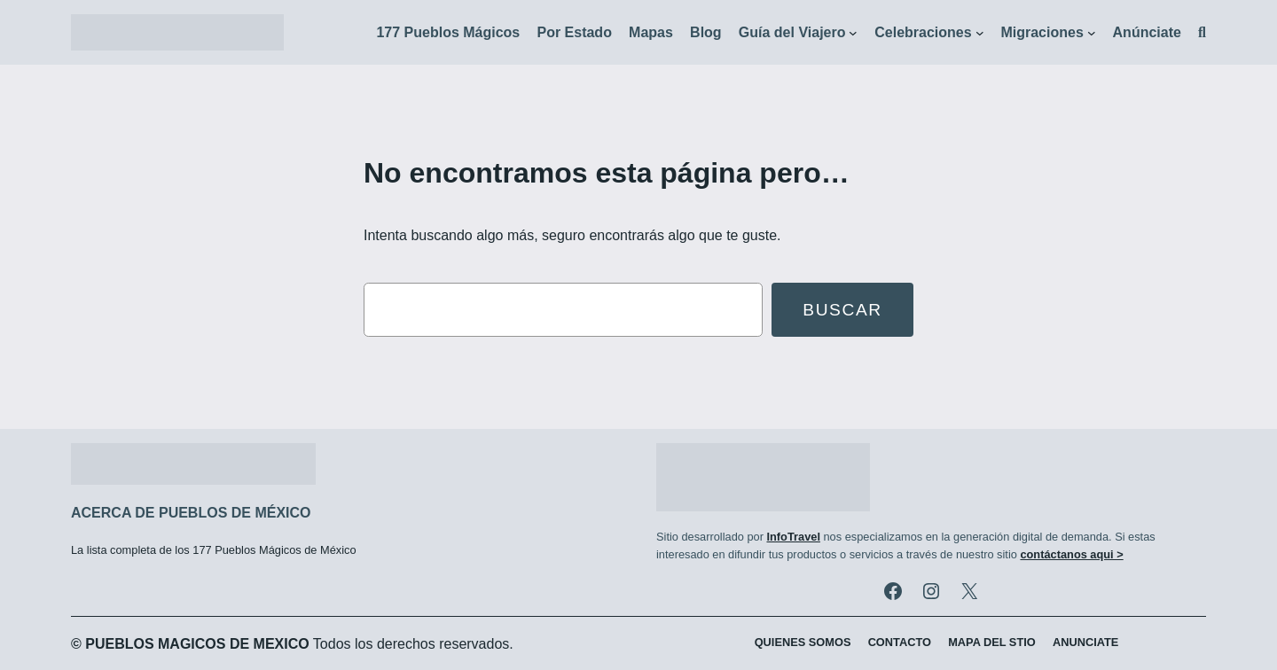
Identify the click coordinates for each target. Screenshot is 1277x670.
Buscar (842, 309)
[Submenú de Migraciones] (1091, 32)
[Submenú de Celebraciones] (979, 32)
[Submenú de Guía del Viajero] (853, 32)
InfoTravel (792, 536)
